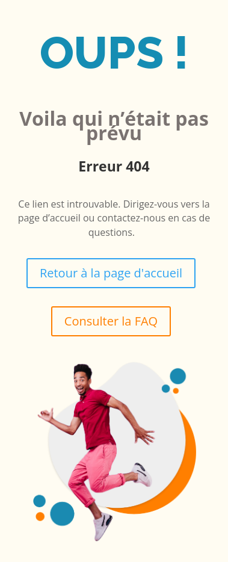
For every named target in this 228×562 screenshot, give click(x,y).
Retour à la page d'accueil (111, 273)
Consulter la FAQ (111, 321)
